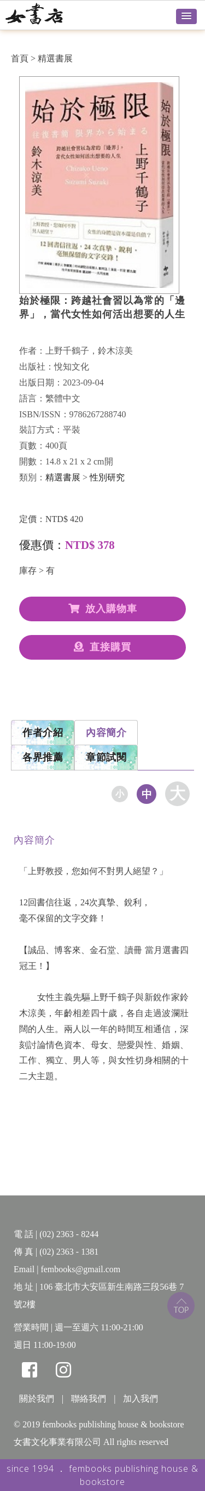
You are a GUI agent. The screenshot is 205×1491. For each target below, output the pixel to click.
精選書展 (55, 58)
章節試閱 (106, 757)
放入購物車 (102, 608)
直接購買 (102, 647)
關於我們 (36, 1398)
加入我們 (140, 1398)
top (181, 1305)
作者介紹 (42, 732)
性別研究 (107, 477)
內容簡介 (106, 732)
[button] (186, 16)
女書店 (46, 14)
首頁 (19, 58)
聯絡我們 (88, 1398)
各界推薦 (42, 757)
